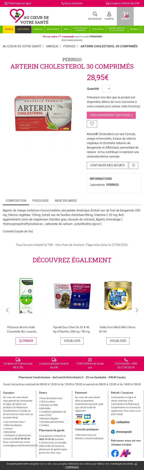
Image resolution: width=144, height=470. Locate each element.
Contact (8, 428)
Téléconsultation (12, 425)
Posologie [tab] (40, 200)
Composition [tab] (16, 200)
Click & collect (47, 401)
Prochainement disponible (111, 115)
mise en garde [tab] (66, 200)
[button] (7, 310)
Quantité (93, 89)
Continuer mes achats (107, 165)
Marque (52, 46)
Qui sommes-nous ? (14, 422)
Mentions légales (48, 418)
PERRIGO (72, 59)
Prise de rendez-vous (50, 398)
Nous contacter (74, 3)
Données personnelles (51, 422)
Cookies (44, 425)
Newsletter (9, 432)
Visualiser (72, 341)
